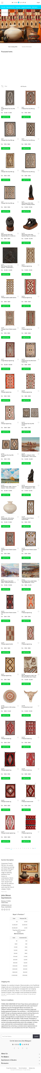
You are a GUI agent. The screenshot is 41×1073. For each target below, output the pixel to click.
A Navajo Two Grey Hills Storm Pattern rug (29, 361)
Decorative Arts (10, 7)
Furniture (18, 7)
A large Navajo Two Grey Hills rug (8, 109)
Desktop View (32, 1068)
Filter (6, 86)
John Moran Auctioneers (15, 27)
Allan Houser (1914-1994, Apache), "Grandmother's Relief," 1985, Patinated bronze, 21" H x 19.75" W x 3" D (8, 266)
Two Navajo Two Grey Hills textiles (28, 424)
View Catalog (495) (32, 41)
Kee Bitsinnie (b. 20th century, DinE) (8, 707)
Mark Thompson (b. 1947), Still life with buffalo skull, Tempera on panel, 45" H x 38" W (29, 676)
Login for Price (5, 117)
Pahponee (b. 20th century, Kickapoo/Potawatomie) (7, 519)
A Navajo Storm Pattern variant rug (8, 330)
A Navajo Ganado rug (6, 738)
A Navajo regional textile (7, 644)
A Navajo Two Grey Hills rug (28, 108)
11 (30, 848)
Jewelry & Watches (26, 7)
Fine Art (3, 7)
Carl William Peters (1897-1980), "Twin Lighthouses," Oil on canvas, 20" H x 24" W (29, 581)
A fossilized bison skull (27, 707)
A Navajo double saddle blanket (8, 297)
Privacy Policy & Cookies (11, 1068)
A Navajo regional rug (27, 266)
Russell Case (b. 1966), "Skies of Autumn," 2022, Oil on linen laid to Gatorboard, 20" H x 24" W (8, 487)
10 (28, 848)
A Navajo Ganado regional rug (8, 833)
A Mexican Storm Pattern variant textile (28, 519)
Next (34, 848)
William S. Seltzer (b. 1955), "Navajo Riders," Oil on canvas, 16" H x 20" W (29, 455)
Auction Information (27, 46)
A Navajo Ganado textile (27, 801)
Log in (38, 2)
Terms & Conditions (23, 1068)
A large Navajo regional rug (7, 360)
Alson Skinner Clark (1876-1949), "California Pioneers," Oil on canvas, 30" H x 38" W (8, 581)
